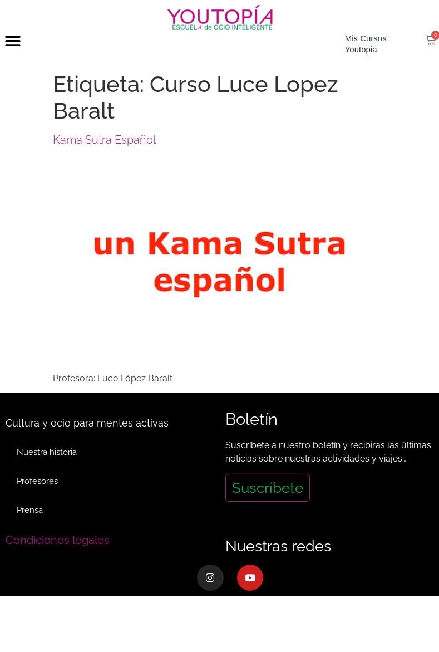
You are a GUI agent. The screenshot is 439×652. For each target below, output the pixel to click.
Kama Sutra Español (104, 159)
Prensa (30, 530)
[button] (12, 61)
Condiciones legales (58, 560)
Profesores (37, 501)
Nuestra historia (47, 472)
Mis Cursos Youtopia (366, 63)
